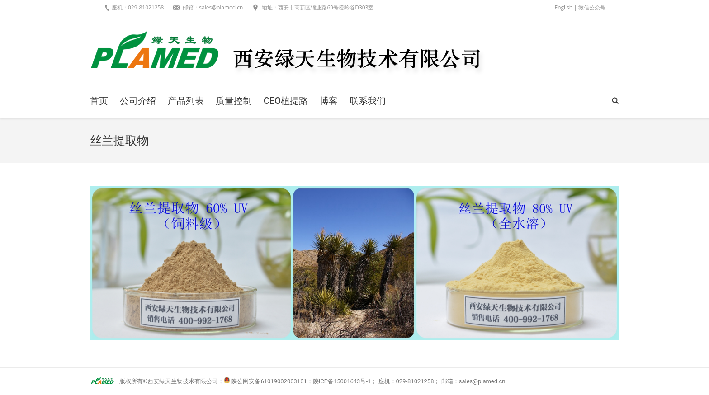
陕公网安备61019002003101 (269, 381)
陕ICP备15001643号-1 (342, 381)
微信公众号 (591, 7)
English (563, 7)
